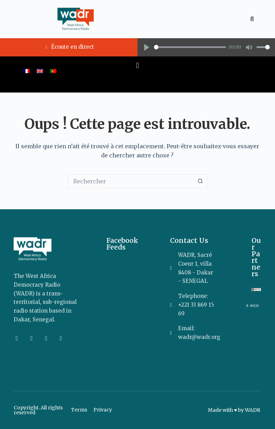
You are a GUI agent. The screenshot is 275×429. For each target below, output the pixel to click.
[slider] (190, 47)
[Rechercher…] (130, 181)
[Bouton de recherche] (200, 181)
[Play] (146, 47)
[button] (137, 66)
